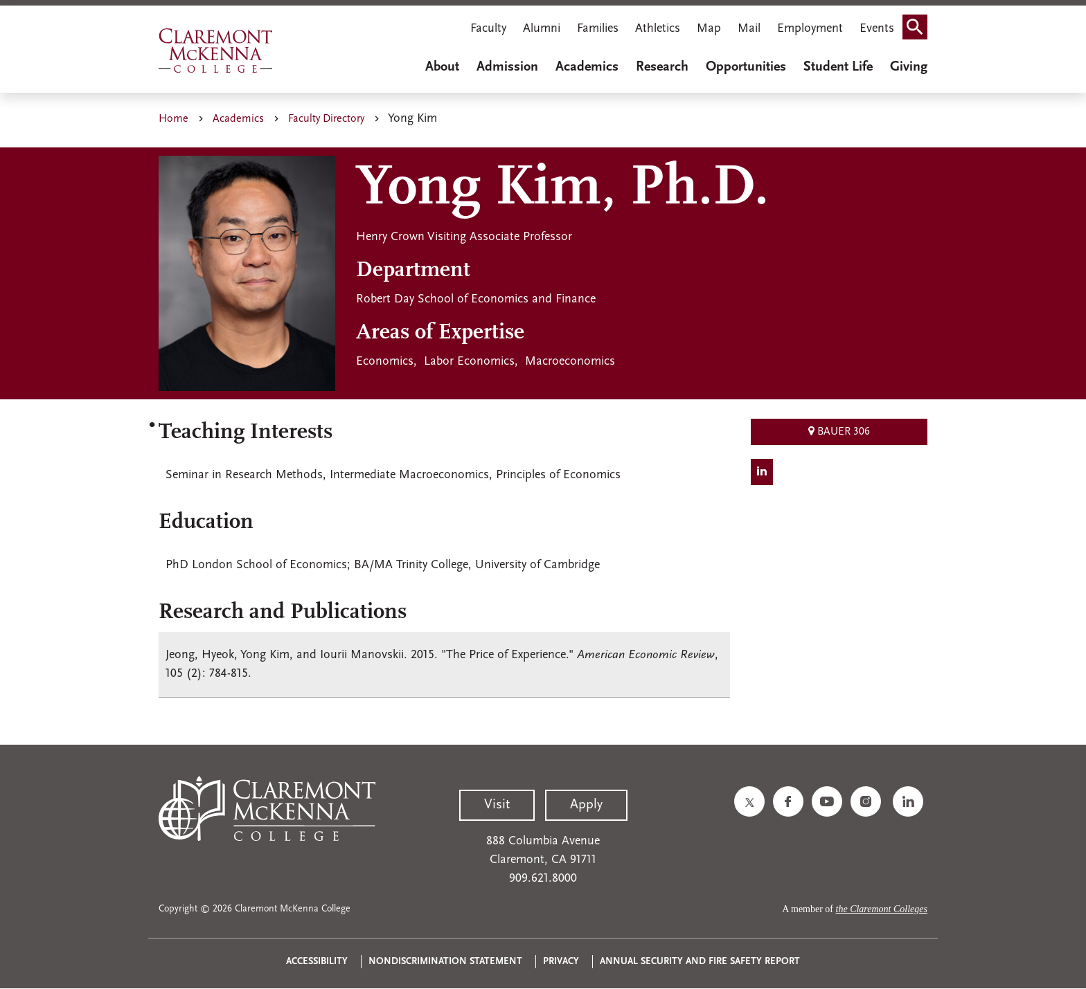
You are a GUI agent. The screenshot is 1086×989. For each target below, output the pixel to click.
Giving (908, 67)
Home (173, 119)
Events (877, 28)
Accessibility (317, 961)
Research (662, 67)
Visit (497, 805)
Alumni (541, 28)
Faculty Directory (326, 119)
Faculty (488, 28)
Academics (586, 67)
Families (597, 28)
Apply (586, 805)
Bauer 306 (839, 431)
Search (919, 30)
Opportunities (746, 67)
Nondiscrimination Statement (445, 961)
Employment (810, 28)
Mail (749, 28)
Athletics (657, 28)
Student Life (838, 67)
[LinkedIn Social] (762, 472)
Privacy (561, 961)
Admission (507, 67)
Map (709, 28)
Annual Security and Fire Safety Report (700, 961)
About (442, 67)
